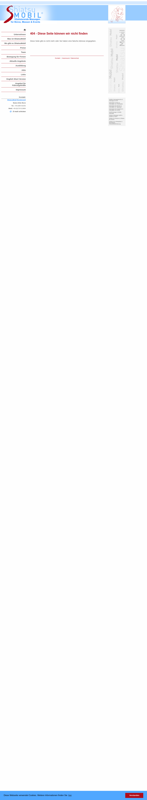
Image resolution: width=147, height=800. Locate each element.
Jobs (23, 70)
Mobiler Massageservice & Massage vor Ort (116, 100)
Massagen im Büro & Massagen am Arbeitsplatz (116, 103)
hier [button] (70, 795)
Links (23, 75)
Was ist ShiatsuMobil (16, 39)
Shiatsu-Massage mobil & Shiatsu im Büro (115, 116)
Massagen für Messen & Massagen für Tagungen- (115, 106)
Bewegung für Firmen (16, 57)
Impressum (21, 90)
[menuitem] (13, 30)
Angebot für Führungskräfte (19, 84)
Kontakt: (22, 97)
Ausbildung (21, 66)
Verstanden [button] (134, 795)
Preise (23, 48)
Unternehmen (20, 34)
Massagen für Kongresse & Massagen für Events (116, 109)
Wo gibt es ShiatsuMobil (15, 43)
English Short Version (16, 79)
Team (23, 52)
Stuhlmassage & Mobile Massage (115, 113)
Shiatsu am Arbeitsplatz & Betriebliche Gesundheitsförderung (115, 123)
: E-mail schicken (18, 111)
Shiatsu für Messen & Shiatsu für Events (116, 119)
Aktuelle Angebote (18, 61)
